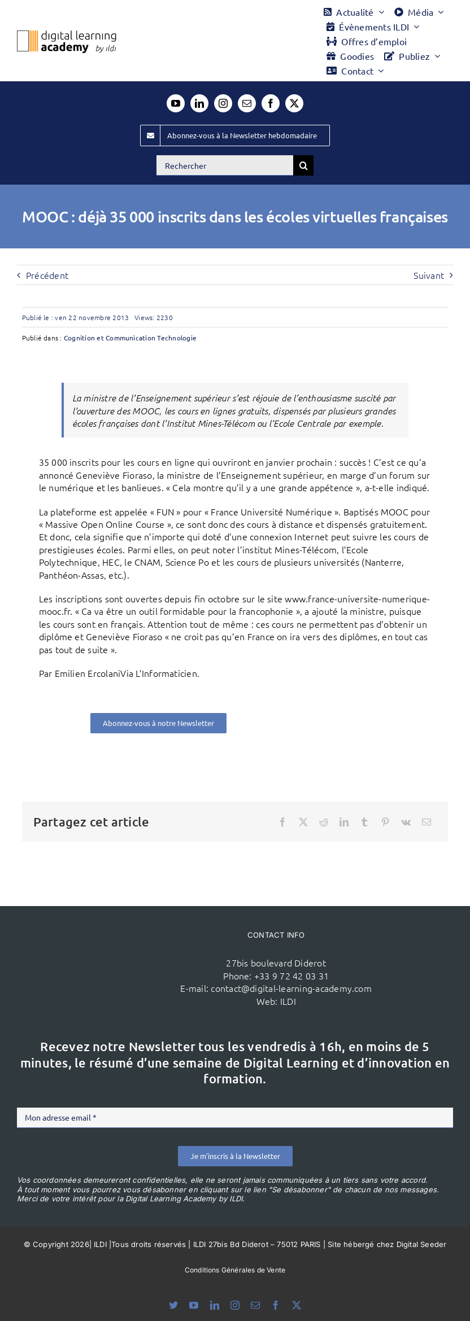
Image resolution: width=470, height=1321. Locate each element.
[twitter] (294, 103)
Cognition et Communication (109, 337)
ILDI (288, 1001)
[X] (303, 822)
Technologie (177, 337)
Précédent (47, 275)
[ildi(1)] (122, 945)
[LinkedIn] (344, 822)
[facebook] (271, 103)
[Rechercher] (224, 165)
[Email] (426, 822)
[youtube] (176, 103)
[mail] (247, 103)
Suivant (429, 275)
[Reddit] (324, 822)
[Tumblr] (364, 822)
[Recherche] (303, 165)
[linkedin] (199, 103)
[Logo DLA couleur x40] (66, 35)
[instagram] (223, 103)
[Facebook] (282, 822)
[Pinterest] (385, 822)
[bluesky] (173, 1305)
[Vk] (405, 822)
